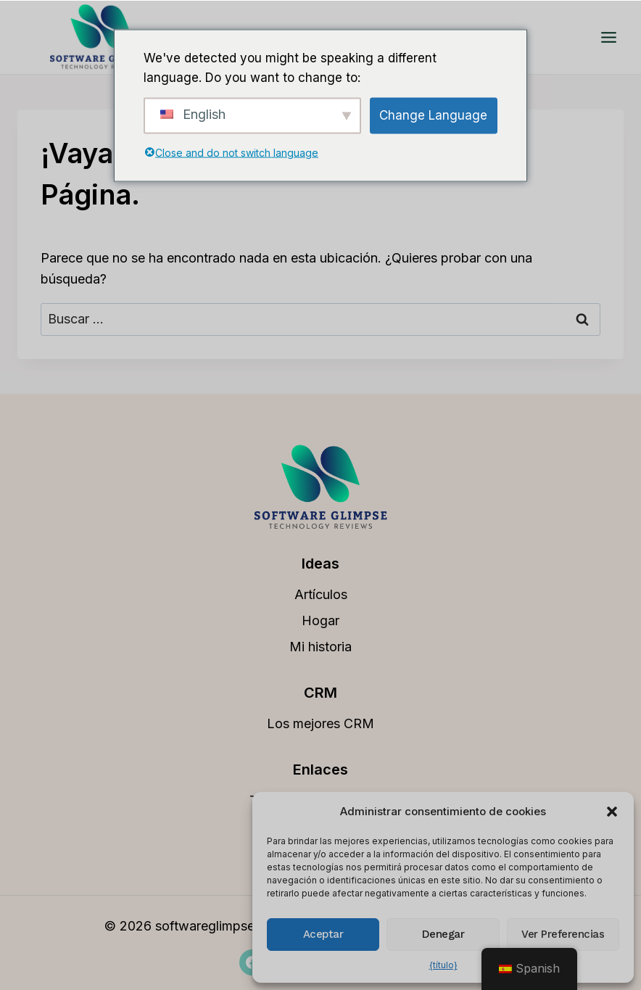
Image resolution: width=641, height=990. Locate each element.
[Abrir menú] (608, 37)
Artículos (320, 594)
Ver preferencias (562, 934)
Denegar (443, 934)
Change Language (433, 115)
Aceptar (323, 934)
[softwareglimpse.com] (100, 37)
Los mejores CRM (320, 723)
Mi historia (320, 646)
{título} (443, 965)
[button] (612, 811)
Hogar (320, 620)
